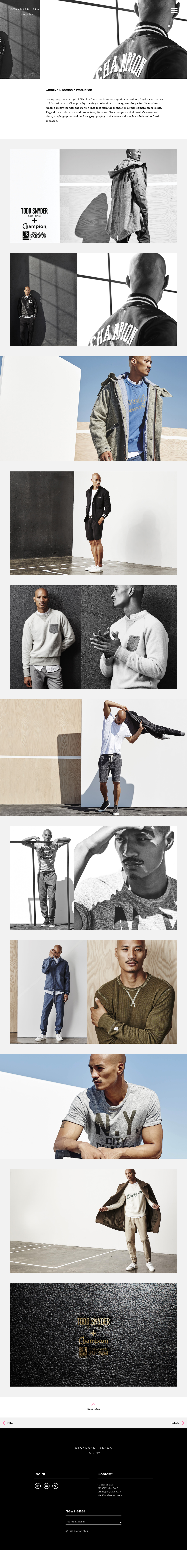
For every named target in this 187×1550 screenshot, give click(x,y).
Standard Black (27, 11)
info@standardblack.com (110, 1498)
